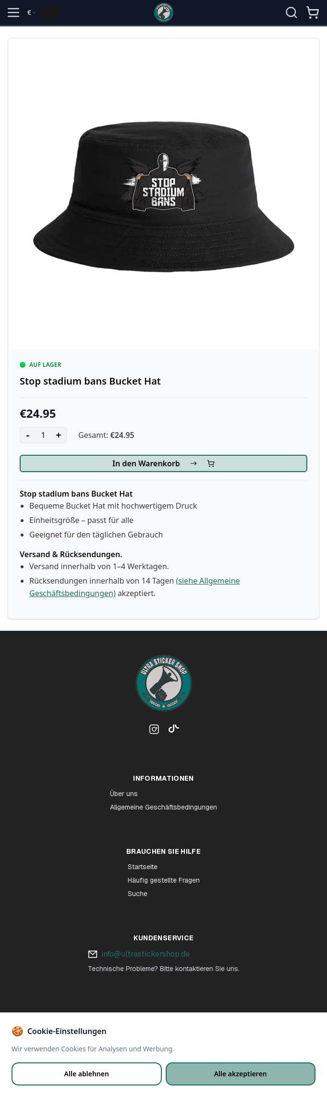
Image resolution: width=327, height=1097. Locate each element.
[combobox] (32, 12)
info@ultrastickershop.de (145, 954)
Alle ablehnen (86, 1073)
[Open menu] (13, 12)
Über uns (124, 793)
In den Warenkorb (163, 463)
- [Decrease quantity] (27, 434)
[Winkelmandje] (312, 16)
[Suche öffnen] (291, 12)
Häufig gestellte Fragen (164, 880)
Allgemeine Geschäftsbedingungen (163, 807)
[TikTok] (171, 731)
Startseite (142, 866)
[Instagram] (154, 731)
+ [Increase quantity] (58, 434)
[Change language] (51, 12)
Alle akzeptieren (240, 1073)
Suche (137, 893)
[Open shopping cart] (312, 12)
